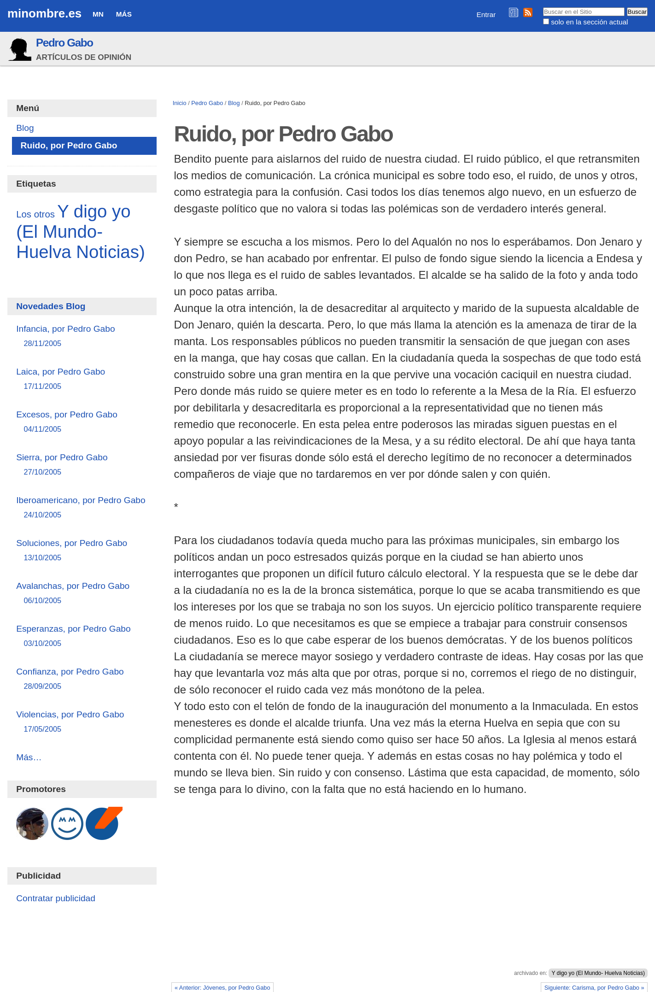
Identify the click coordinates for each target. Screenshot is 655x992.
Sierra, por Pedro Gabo (81, 465)
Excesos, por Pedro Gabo (81, 422)
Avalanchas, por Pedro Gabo (81, 593)
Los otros (35, 214)
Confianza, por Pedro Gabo (81, 679)
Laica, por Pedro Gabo (81, 379)
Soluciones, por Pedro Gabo (81, 551)
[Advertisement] (409, 900)
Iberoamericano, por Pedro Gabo (81, 508)
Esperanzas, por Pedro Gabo (81, 636)
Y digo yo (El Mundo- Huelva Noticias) (598, 973)
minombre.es (44, 13)
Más (124, 14)
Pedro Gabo (64, 42)
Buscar (542, 6)
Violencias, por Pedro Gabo (81, 722)
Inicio (180, 103)
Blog (234, 103)
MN (98, 14)
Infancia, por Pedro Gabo (81, 336)
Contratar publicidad (55, 898)
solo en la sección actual (589, 22)
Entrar (486, 14)
